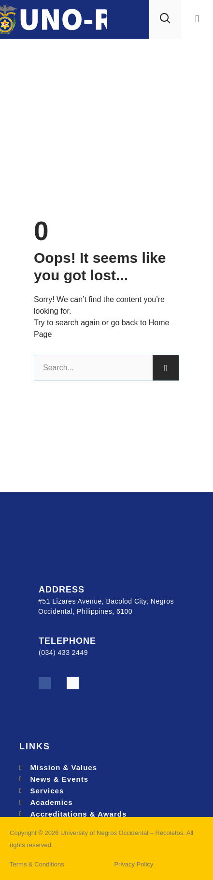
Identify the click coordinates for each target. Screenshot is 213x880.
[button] (196, 19)
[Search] (166, 367)
